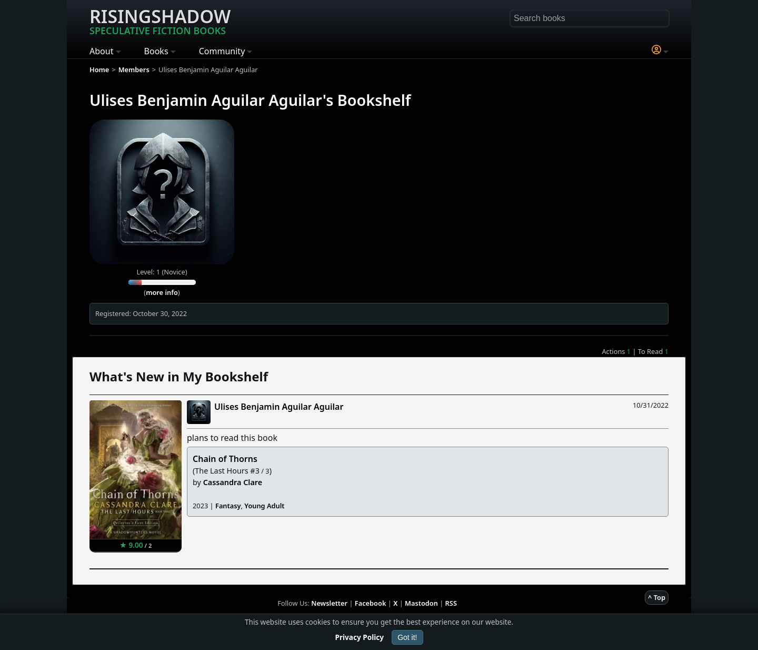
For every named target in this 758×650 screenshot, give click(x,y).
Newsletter (329, 603)
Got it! (407, 637)
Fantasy (228, 505)
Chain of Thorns (225, 459)
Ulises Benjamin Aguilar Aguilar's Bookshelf (250, 100)
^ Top (656, 597)
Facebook (370, 603)
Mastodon (421, 603)
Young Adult (264, 505)
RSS (451, 603)
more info (162, 292)
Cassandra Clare (233, 482)
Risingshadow (160, 20)
